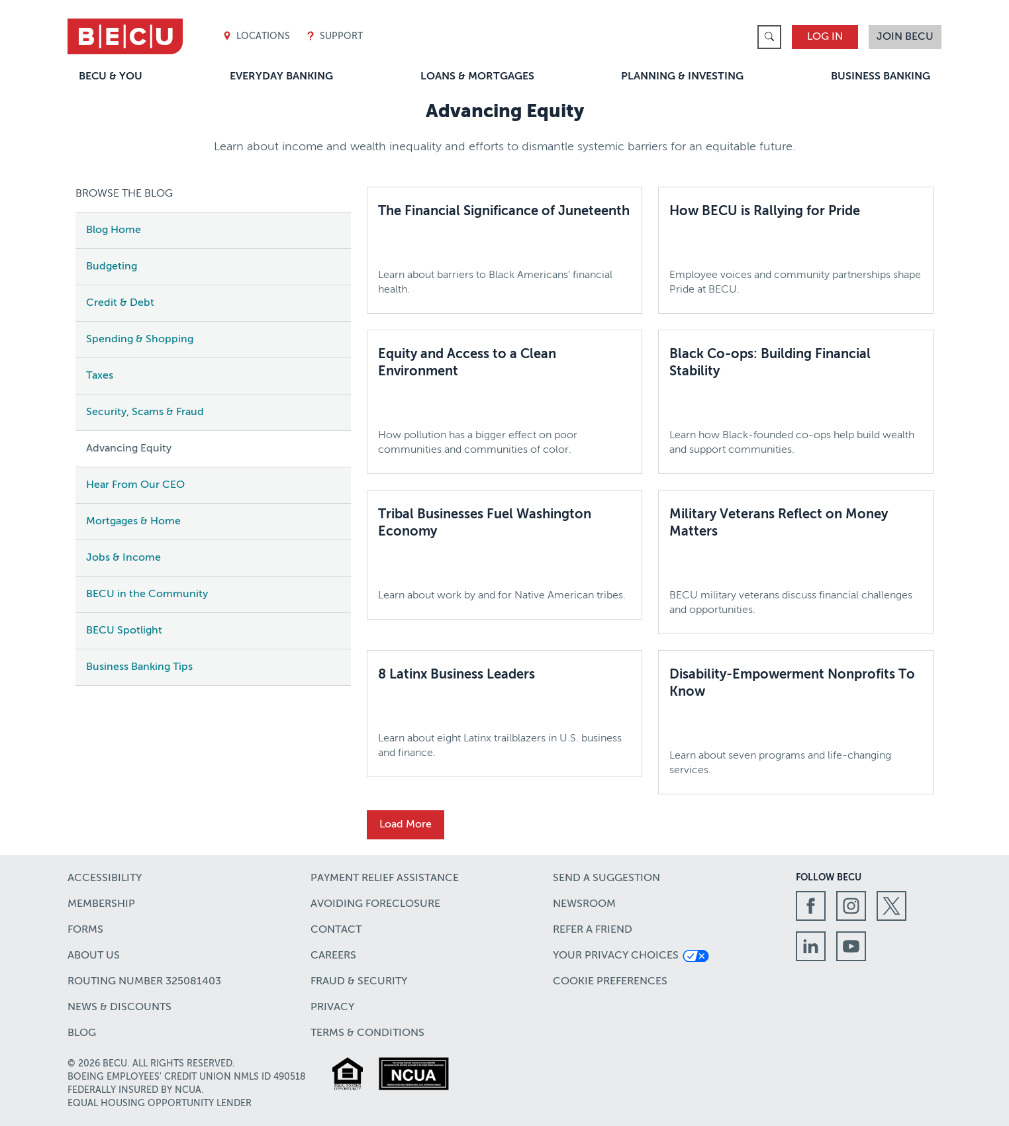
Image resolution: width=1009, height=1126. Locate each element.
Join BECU (905, 37)
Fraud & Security (359, 981)
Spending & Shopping (139, 339)
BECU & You (110, 76)
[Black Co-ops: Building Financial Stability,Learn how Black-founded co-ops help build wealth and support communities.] (796, 401)
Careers (333, 956)
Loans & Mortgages (477, 76)
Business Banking (880, 76)
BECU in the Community (147, 594)
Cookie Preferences (610, 981)
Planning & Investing (682, 76)
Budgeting (111, 266)
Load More (405, 825)
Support (334, 37)
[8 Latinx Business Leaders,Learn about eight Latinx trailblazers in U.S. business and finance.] (504, 713)
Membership (101, 904)
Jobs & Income (123, 558)
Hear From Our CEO (135, 485)
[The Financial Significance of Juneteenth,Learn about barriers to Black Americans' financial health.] (504, 250)
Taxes (99, 376)
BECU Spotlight (124, 631)
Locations (256, 37)
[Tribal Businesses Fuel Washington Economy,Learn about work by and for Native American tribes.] (504, 555)
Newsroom (584, 904)
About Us (94, 956)
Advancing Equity (128, 449)
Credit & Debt (120, 303)
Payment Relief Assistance (385, 878)
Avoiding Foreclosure (375, 904)
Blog (82, 1033)
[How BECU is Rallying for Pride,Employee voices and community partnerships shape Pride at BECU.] (796, 250)
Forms (85, 930)
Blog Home (113, 230)
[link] (769, 37)
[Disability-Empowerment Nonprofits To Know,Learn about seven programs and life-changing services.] (796, 722)
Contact (336, 930)
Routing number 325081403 (144, 981)
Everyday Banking (281, 76)
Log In (825, 37)
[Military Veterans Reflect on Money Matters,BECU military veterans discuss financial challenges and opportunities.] (796, 562)
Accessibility (105, 878)
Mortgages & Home (133, 521)
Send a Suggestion (606, 878)
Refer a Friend (592, 930)
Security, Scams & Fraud (145, 412)
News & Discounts (119, 1007)
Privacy (332, 1007)
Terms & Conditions (367, 1033)
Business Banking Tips (139, 667)
